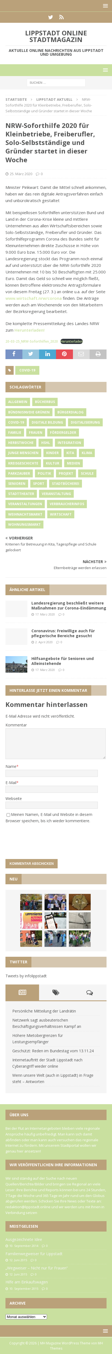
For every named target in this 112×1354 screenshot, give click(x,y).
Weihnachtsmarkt (25, 514)
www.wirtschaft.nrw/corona (33, 298)
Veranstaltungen (25, 504)
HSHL (45, 442)
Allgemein (17, 401)
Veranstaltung (56, 493)
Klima (87, 453)
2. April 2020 (44, 642)
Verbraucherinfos (67, 504)
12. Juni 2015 (18, 1260)
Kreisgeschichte (23, 463)
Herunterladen (71, 341)
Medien (73, 463)
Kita (70, 453)
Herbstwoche (21, 442)
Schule (87, 473)
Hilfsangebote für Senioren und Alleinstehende (62, 661)
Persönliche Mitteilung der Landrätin (44, 1011)
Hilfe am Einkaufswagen (26, 1282)
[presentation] (42, 838)
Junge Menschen (23, 453)
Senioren (16, 483)
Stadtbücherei (65, 483)
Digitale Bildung (47, 422)
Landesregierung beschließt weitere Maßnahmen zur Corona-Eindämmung (68, 605)
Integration (69, 442)
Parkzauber (19, 473)
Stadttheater (21, 493)
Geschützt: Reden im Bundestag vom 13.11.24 (53, 1050)
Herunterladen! (29, 330)
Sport (38, 483)
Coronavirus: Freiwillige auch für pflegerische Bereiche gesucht (63, 633)
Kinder (52, 453)
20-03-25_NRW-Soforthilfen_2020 (31, 341)
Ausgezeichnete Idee (23, 1239)
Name (10, 766)
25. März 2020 (21, 173)
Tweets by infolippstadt (26, 975)
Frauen (35, 432)
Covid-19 (27, 370)
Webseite (13, 798)
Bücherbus (45, 401)
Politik (44, 473)
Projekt (66, 473)
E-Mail (10, 782)
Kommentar (16, 725)
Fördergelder (63, 432)
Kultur (52, 463)
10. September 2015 (23, 1288)
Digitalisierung (85, 422)
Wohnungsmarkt (24, 524)
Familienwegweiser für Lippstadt (34, 1253)
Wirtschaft (61, 514)
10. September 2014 (23, 1246)
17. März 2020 (45, 614)
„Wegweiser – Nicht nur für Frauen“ (36, 1268)
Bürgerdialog (70, 412)
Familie (14, 432)
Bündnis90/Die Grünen (29, 412)
